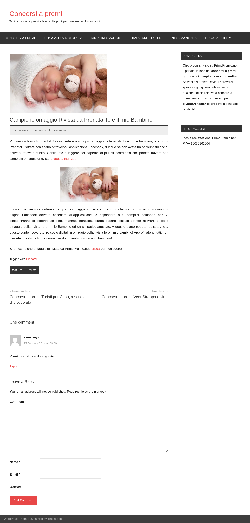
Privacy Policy (218, 38)
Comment (18, 401)
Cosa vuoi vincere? (63, 38)
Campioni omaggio (105, 38)
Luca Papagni (41, 130)
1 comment (61, 130)
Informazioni (184, 38)
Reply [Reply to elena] (13, 366)
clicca (96, 249)
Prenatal (31, 259)
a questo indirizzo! (64, 159)
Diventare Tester (146, 38)
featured (17, 270)
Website (15, 487)
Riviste (32, 270)
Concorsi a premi (38, 13)
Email (15, 474)
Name (15, 462)
